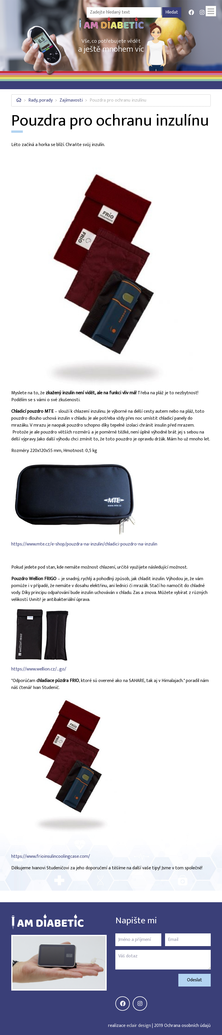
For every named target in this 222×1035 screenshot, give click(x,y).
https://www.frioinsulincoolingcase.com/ (50, 856)
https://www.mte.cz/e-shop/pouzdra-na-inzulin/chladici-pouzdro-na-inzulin (84, 544)
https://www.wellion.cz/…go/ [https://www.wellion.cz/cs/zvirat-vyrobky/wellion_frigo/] (38, 669)
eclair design (139, 1026)
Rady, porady (40, 100)
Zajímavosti (71, 100)
